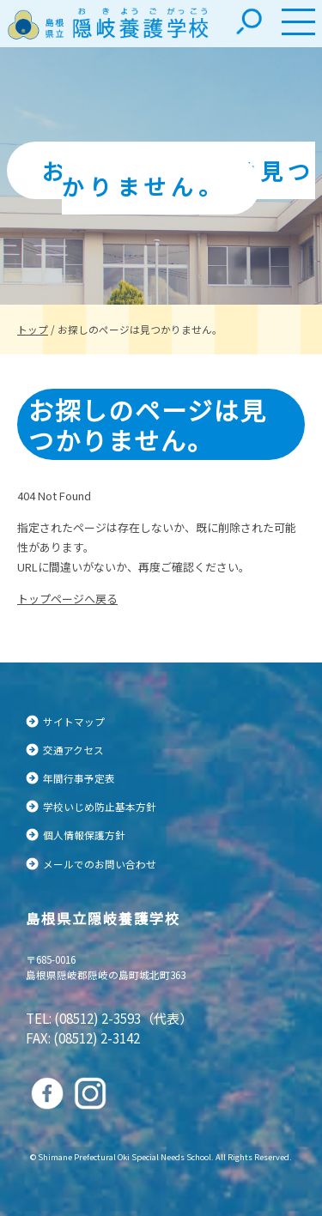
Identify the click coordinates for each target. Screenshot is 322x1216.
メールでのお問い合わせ (99, 863)
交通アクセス (73, 749)
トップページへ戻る (67, 598)
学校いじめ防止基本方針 (99, 806)
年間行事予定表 (79, 778)
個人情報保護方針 (84, 834)
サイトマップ (74, 721)
